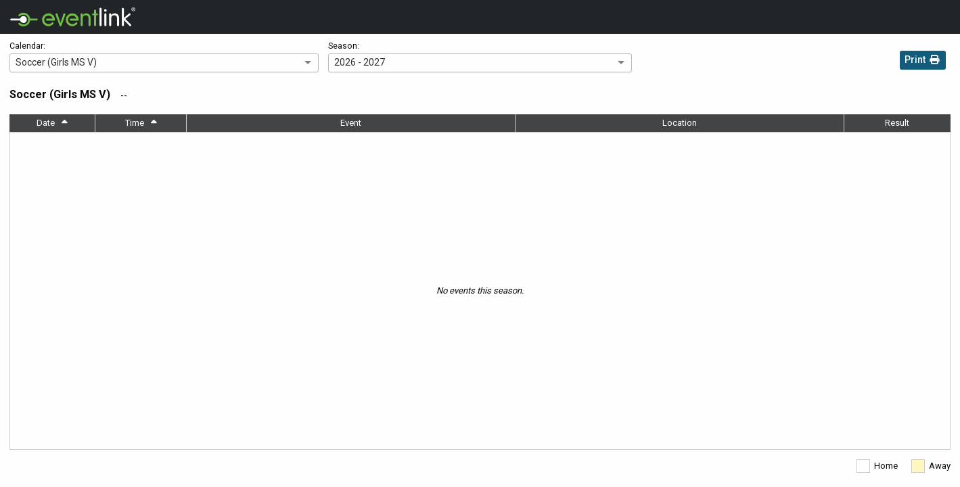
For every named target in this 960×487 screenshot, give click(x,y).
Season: (343, 46)
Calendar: (27, 46)
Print (923, 61)
